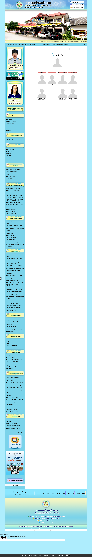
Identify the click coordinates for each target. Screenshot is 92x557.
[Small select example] (44, 49)
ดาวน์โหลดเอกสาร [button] (47, 44)
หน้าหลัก (7, 44)
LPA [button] (40, 44)
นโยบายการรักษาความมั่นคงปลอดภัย (42, 530)
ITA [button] (37, 44)
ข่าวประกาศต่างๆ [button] (14, 44)
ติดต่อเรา (66, 44)
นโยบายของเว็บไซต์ (30, 530)
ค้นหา (73, 49)
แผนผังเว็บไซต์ (15, 485)
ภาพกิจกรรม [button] (22, 44)
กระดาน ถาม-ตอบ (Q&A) (58, 44)
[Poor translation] (5, 538)
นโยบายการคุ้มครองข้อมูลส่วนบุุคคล (58, 530)
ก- (86, 44)
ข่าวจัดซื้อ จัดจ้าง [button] (30, 44)
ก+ (84, 44)
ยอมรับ (67, 555)
